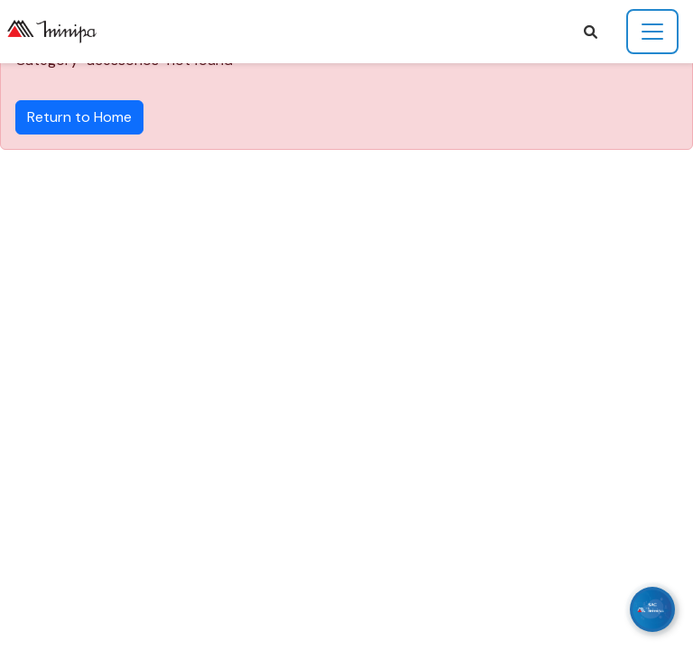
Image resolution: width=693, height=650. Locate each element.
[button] (590, 32)
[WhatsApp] (652, 609)
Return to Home (79, 116)
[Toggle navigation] (652, 31)
